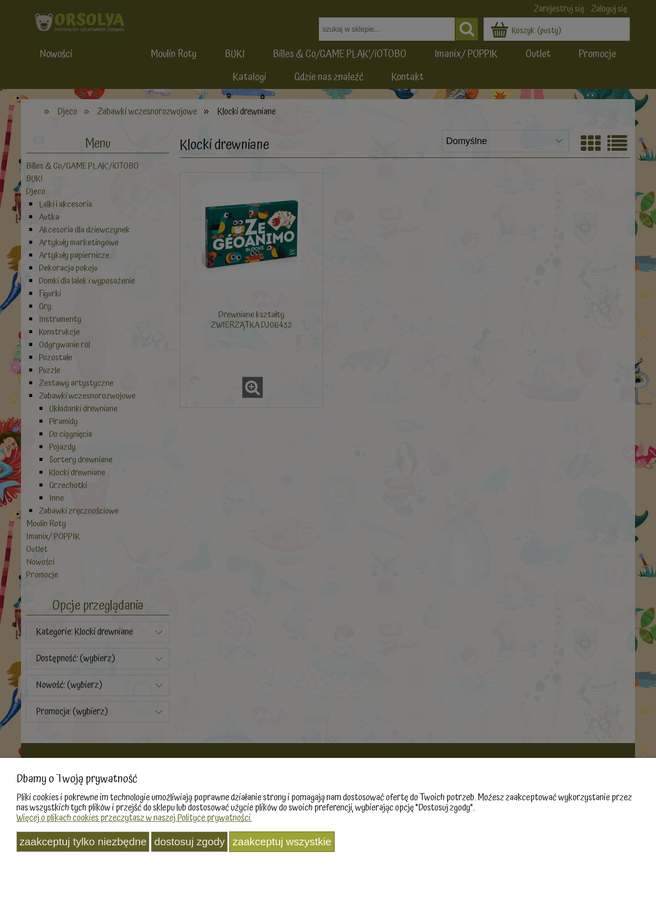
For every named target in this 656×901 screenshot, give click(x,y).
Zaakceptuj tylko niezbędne (82, 841)
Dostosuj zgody (189, 841)
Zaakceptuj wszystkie (281, 841)
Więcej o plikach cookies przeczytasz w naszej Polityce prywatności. (134, 818)
